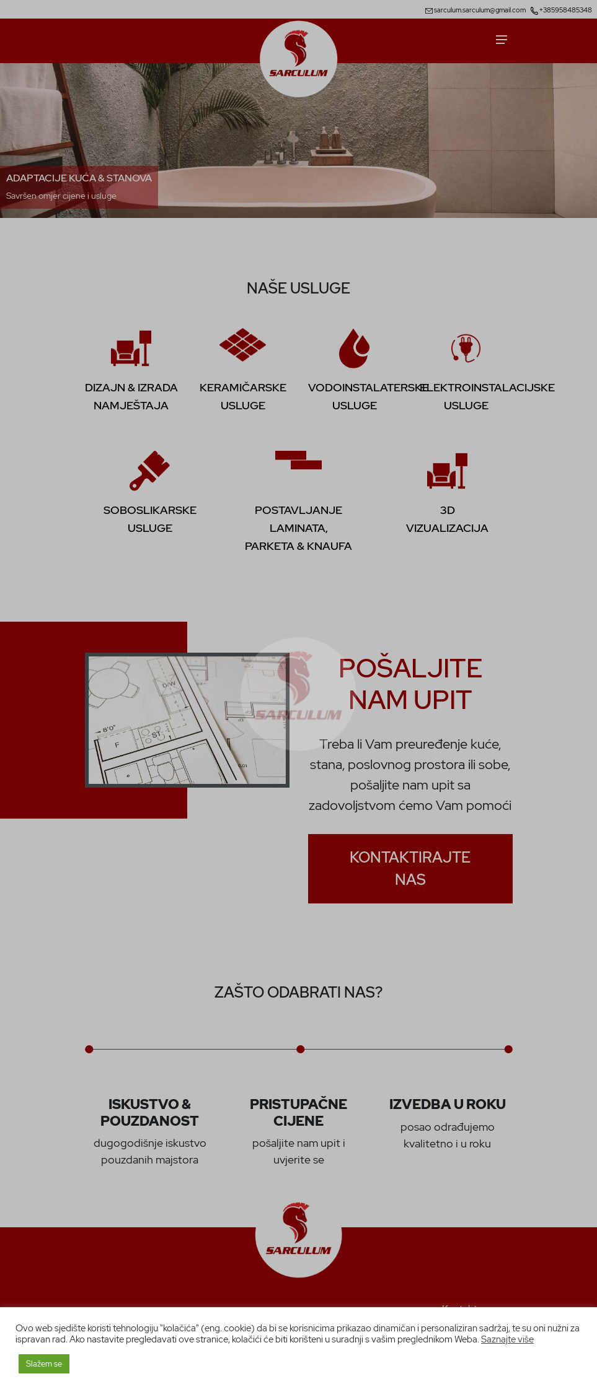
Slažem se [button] (44, 1364)
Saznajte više (507, 1339)
